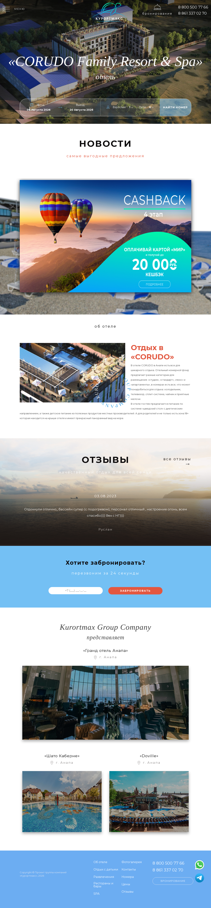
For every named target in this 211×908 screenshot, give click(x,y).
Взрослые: (119, 107)
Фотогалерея (132, 862)
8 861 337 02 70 (192, 13)
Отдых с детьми (106, 869)
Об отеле (100, 862)
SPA (96, 893)
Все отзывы (177, 459)
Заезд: (40, 105)
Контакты (129, 869)
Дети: (142, 107)
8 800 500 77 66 (193, 7)
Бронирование (157, 13)
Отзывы (128, 891)
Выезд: (80, 105)
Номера (128, 877)
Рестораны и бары (103, 885)
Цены (126, 884)
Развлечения (104, 877)
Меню (19, 8)
